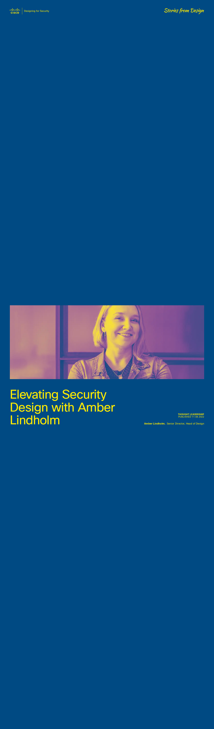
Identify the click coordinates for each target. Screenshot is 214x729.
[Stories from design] (184, 11)
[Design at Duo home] (29, 11)
